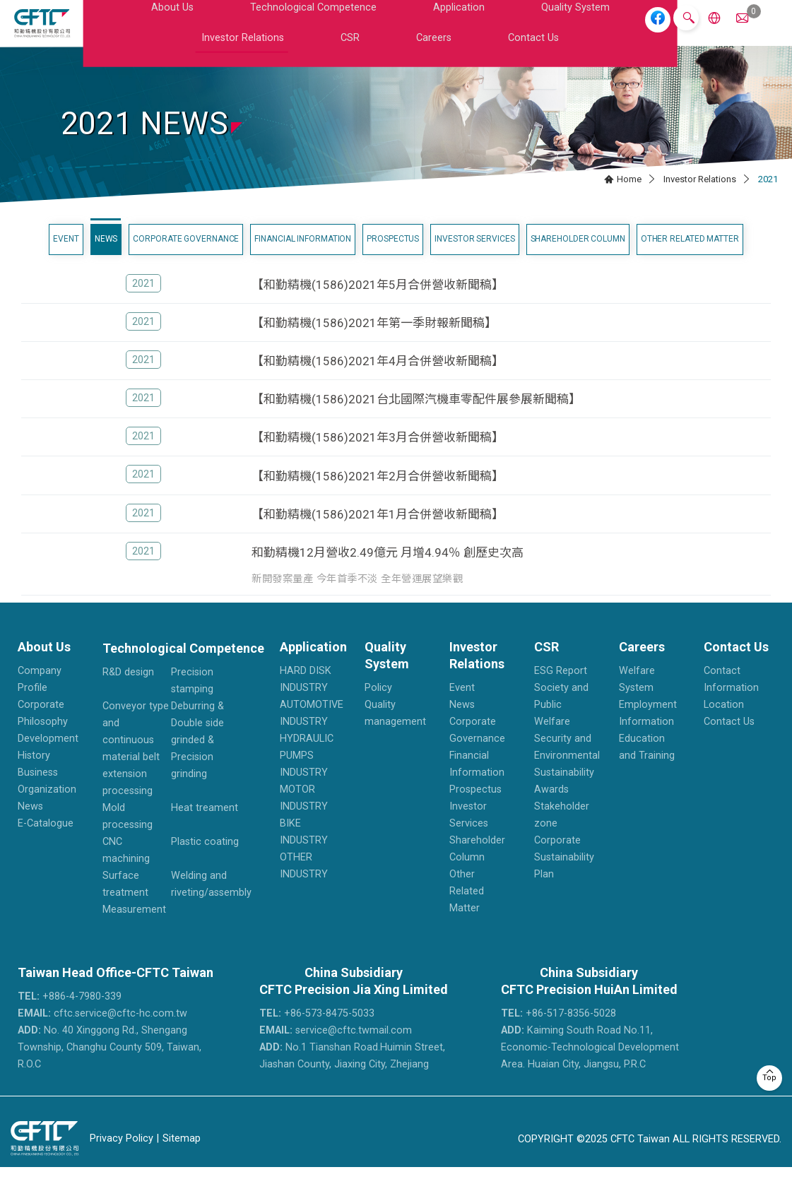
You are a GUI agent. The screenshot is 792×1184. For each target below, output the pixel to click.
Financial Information (302, 255)
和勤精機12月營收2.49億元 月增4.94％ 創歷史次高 (388, 569)
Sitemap (181, 1155)
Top (769, 1077)
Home (629, 195)
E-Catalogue (45, 840)
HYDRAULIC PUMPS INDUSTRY (306, 772)
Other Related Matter (690, 255)
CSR (530, 30)
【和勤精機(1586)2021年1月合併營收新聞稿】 (378, 530)
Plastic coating (205, 859)
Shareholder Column (578, 255)
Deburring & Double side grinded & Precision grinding (197, 757)
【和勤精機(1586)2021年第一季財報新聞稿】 (374, 339)
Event (66, 255)
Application (321, 30)
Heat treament (204, 825)
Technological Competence (227, 30)
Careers (566, 30)
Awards (551, 806)
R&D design (128, 689)
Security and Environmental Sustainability (567, 772)
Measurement (134, 926)
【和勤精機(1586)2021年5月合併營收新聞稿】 (378, 301)
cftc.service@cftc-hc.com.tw (102, 1030)
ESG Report (560, 688)
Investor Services (474, 255)
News (106, 255)
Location (724, 722)
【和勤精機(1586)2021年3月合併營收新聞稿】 (378, 454)
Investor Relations (471, 30)
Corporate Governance (186, 255)
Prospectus (393, 255)
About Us (138, 30)
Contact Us (617, 30)
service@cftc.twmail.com (335, 1047)
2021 (143, 299)
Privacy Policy (121, 1155)
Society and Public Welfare (561, 722)
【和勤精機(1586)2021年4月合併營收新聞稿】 (378, 377)
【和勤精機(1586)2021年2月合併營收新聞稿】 (378, 492)
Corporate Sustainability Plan (564, 874)
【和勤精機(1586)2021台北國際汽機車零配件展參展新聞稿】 (416, 416)
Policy (378, 705)
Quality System (388, 30)
